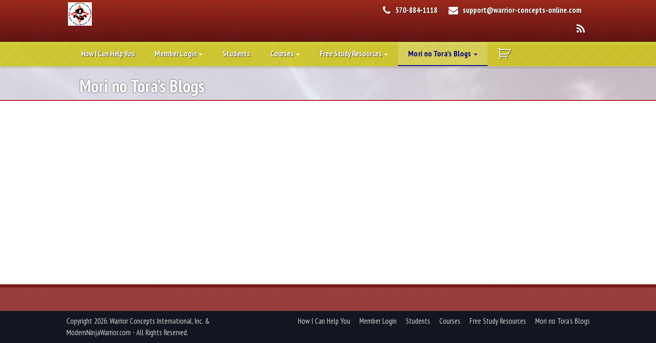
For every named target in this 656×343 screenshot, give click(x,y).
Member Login (178, 54)
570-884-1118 (416, 10)
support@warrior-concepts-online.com (522, 10)
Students (236, 54)
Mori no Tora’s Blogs (442, 54)
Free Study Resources (354, 54)
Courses (285, 54)
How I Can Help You (108, 54)
